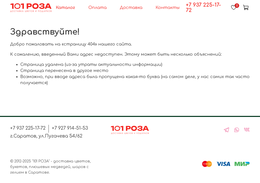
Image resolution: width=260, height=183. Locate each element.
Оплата (97, 7)
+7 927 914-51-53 (70, 128)
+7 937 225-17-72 (203, 7)
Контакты (168, 7)
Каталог (65, 7)
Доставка (131, 7)
